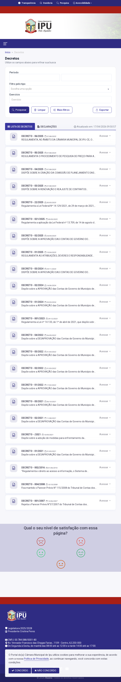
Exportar (102, 109)
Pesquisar (19, 110)
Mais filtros (61, 109)
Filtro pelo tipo (17, 84)
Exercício (14, 94)
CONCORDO (20, 670)
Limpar (40, 109)
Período (14, 72)
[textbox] (60, 89)
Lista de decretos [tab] (19, 126)
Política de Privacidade (36, 658)
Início (7, 52)
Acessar (105, 136)
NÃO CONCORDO (45, 670)
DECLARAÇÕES (47, 126)
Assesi (48, 677)
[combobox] (60, 88)
